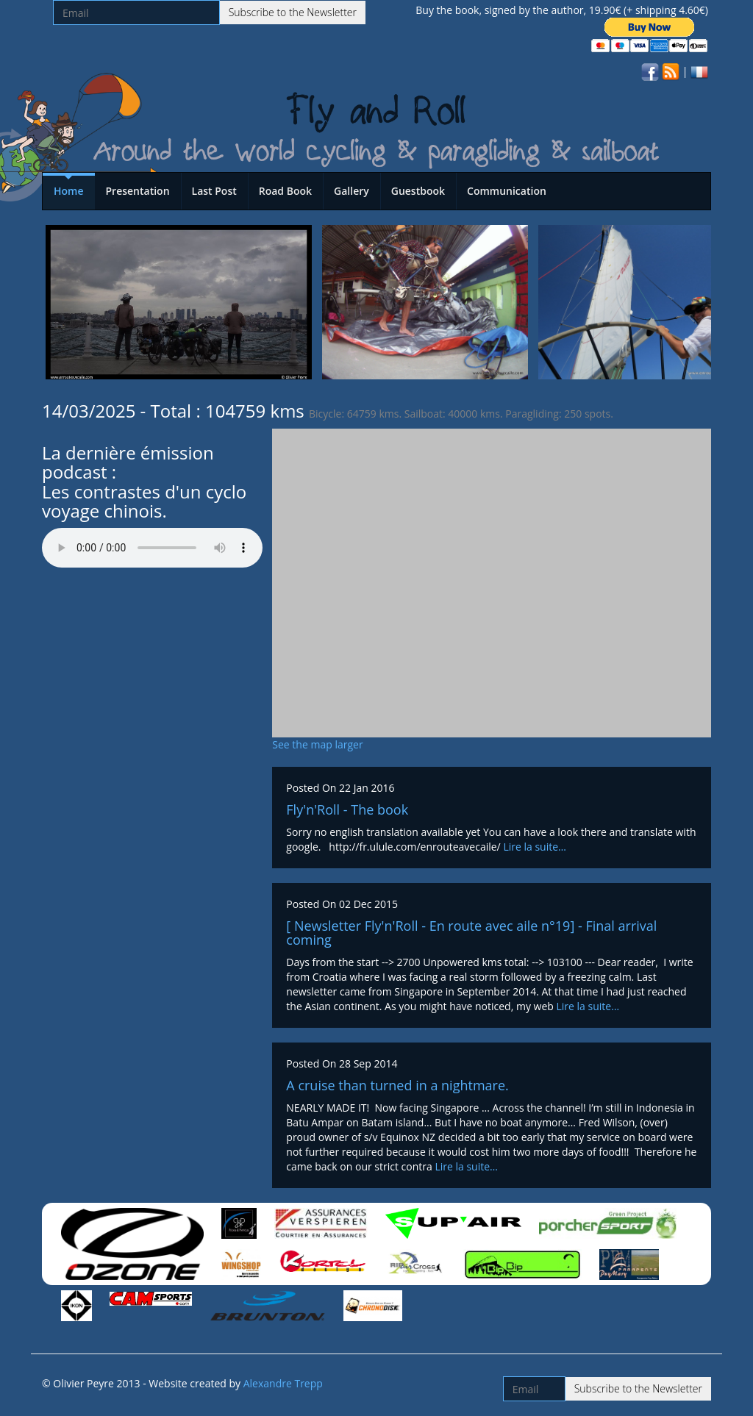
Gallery (351, 191)
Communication (506, 191)
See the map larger (317, 744)
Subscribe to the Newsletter (293, 12)
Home (69, 191)
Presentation (138, 191)
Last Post (214, 191)
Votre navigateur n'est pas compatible (152, 548)
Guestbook (418, 191)
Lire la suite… (534, 847)
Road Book (285, 191)
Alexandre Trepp (283, 1383)
